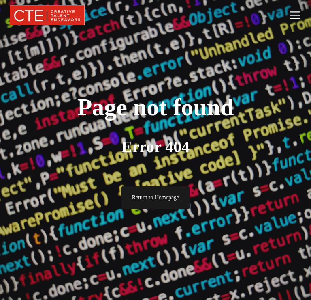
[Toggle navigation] (295, 15)
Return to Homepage (155, 197)
